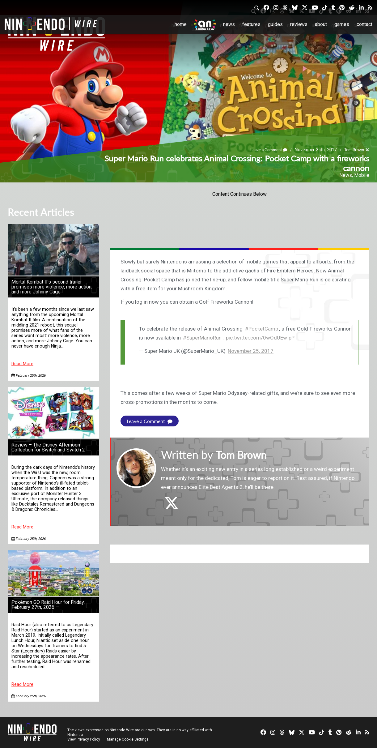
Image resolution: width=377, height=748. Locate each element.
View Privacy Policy (83, 739)
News (229, 24)
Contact (364, 24)
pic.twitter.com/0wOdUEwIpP (260, 338)
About (321, 24)
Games (341, 24)
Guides (275, 24)
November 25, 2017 (250, 351)
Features (251, 24)
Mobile (361, 175)
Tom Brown (353, 149)
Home (181, 24)
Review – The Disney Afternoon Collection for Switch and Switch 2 (48, 447)
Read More (22, 363)
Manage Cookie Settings (128, 739)
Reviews (298, 24)
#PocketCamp (261, 329)
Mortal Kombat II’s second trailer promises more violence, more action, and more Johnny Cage (51, 287)
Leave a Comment (265, 149)
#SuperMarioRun (202, 338)
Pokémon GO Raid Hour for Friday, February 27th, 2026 (48, 604)
